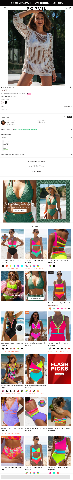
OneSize (4, 109)
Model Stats (5, 117)
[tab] (65, 117)
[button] (36, 129)
